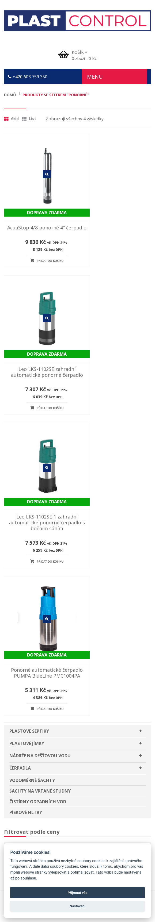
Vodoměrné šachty (32, 464)
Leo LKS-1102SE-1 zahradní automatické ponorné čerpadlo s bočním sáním (38, 354)
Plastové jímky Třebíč (29, 787)
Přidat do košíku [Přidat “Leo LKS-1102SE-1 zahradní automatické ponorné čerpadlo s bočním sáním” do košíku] (42, 393)
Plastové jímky (26, 428)
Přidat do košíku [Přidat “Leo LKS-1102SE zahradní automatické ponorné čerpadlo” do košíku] (119, 256)
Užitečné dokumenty (29, 734)
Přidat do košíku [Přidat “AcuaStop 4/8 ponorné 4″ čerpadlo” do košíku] (42, 250)
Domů (10, 94)
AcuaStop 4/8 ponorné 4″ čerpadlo (38, 214)
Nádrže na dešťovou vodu (40, 440)
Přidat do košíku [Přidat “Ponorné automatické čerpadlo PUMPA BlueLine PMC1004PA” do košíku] (119, 393)
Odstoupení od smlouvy (31, 745)
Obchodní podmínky (28, 713)
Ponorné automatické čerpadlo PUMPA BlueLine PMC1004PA (116, 354)
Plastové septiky (29, 415)
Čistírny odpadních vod (37, 486)
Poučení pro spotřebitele (33, 724)
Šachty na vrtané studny (40, 475)
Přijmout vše (77, 893)
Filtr (21, 545)
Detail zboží (39, 171)
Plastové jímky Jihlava (29, 797)
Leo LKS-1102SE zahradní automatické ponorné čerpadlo (116, 217)
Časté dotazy (21, 703)
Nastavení (77, 906)
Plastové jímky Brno (28, 808)
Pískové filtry (25, 497)
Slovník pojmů (22, 755)
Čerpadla (20, 452)
